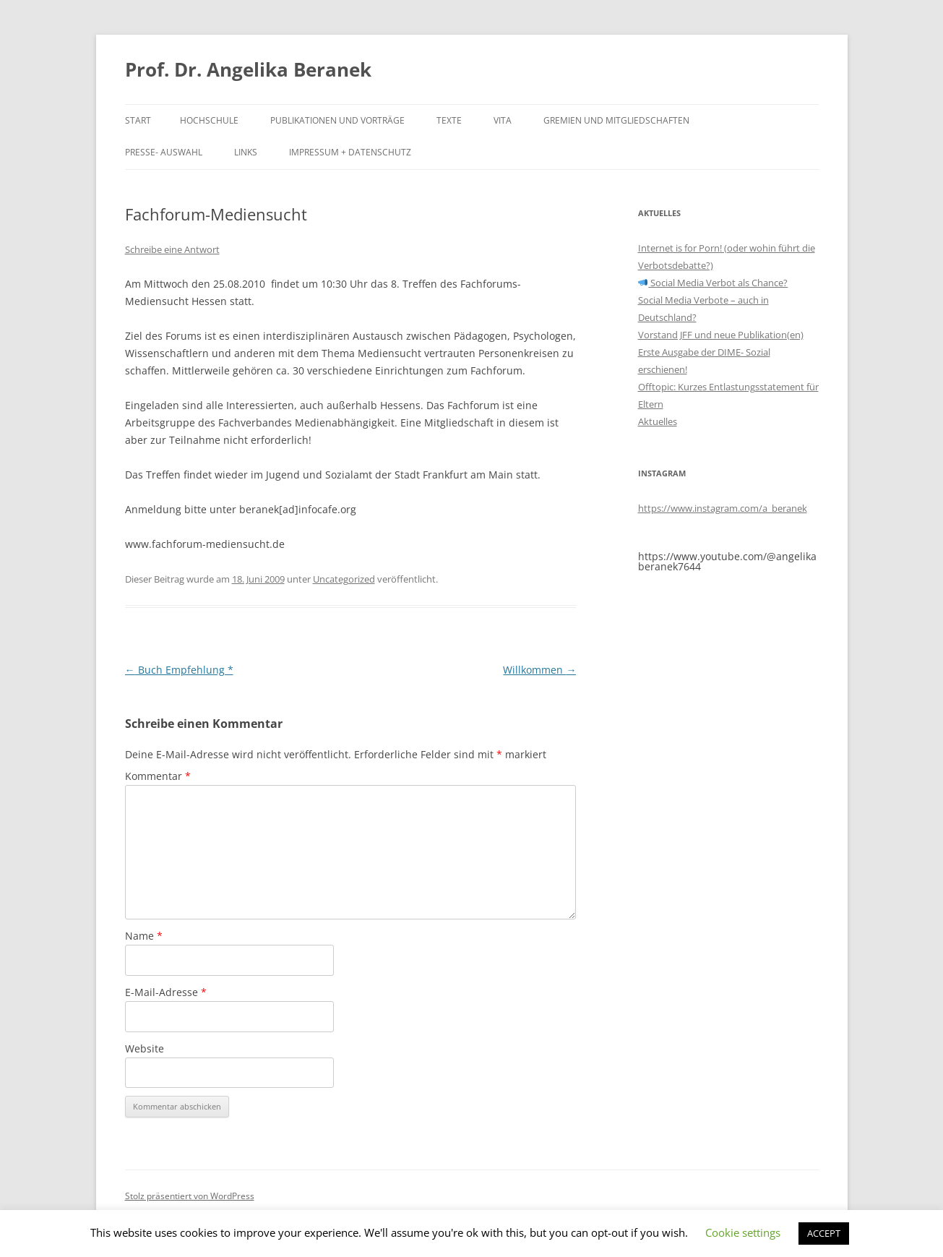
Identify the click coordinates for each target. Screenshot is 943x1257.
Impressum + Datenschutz (350, 152)
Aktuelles (657, 421)
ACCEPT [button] (823, 1233)
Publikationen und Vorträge (337, 120)
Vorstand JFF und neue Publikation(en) (721, 334)
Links (245, 152)
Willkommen (539, 670)
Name (144, 936)
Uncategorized (344, 578)
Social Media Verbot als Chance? (713, 282)
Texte (449, 120)
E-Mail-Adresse (166, 992)
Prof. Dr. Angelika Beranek (248, 69)
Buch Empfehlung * (179, 670)
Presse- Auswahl (163, 152)
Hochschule (209, 120)
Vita (503, 120)
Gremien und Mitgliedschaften (616, 120)
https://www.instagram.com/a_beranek (722, 508)
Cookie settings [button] (742, 1232)
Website (144, 1048)
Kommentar (158, 776)
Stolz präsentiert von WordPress (189, 1196)
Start (138, 120)
